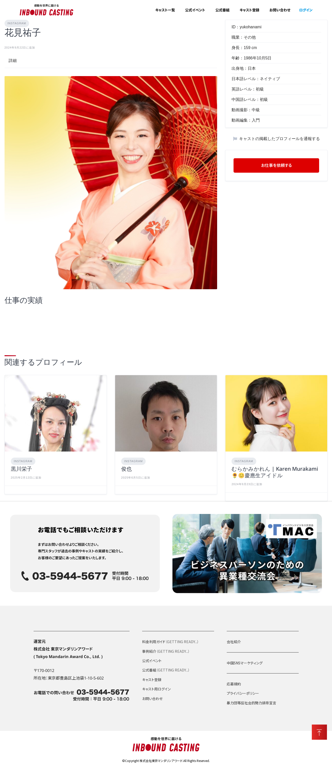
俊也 (126, 470)
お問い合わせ (279, 9)
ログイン (306, 9)
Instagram (17, 23)
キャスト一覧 (165, 9)
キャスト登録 (249, 9)
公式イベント (195, 9)
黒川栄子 (21, 470)
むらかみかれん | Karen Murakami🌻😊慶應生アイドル (275, 473)
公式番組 (222, 9)
